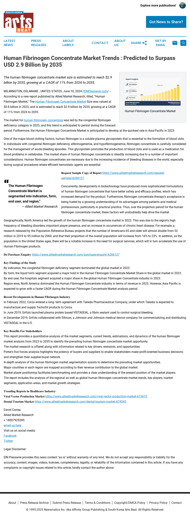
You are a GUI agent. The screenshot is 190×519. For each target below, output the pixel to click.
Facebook (10, 436)
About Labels (68, 43)
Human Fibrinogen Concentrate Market (60, 101)
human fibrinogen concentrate (43, 120)
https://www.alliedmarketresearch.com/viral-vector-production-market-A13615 (96, 396)
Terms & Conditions (97, 503)
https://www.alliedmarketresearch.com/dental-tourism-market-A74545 (80, 401)
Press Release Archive (34, 503)
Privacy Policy (158, 503)
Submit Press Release (67, 503)
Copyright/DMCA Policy (129, 503)
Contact (100, 43)
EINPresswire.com (95, 91)
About (12, 503)
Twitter (8, 441)
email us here (12, 425)
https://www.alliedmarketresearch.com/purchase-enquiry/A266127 (75, 254)
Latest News (9, 43)
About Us (120, 43)
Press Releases (38, 43)
